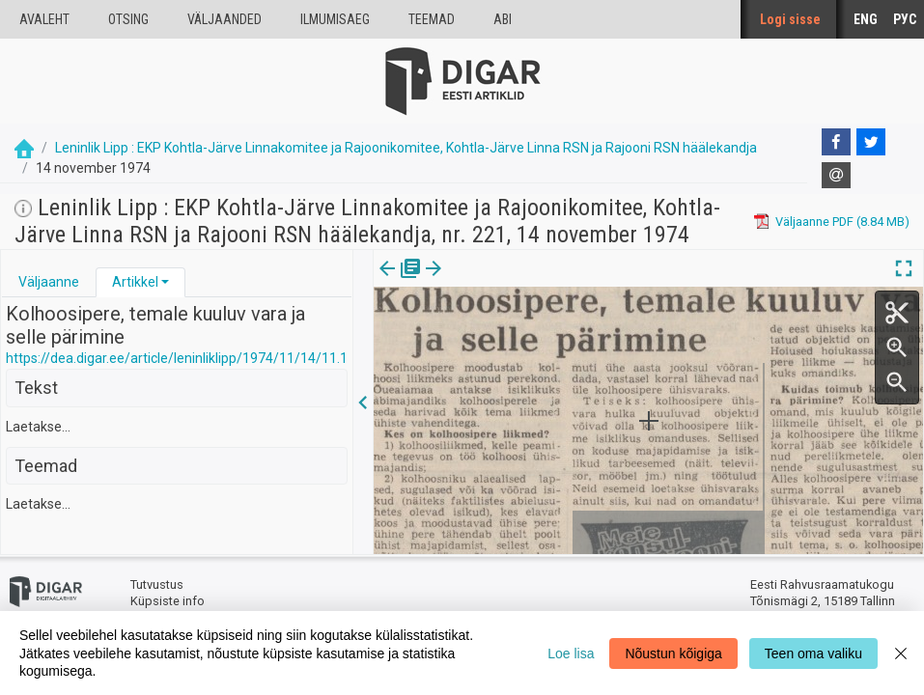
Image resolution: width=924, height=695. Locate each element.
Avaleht (44, 19)
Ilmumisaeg (335, 19)
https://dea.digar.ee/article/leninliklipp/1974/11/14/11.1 (177, 358)
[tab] (49, 282)
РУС (904, 19)
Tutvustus (156, 584)
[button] (165, 281)
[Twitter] (870, 141)
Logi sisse (790, 19)
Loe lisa (570, 653)
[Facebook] (836, 141)
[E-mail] (836, 175)
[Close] (900, 653)
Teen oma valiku (813, 653)
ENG (866, 19)
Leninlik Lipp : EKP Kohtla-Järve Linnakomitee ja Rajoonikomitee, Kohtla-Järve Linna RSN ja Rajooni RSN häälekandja (406, 147)
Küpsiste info (167, 601)
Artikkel (135, 282)
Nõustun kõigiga (673, 653)
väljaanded (224, 19)
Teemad (431, 19)
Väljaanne (48, 282)
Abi (502, 19)
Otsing (128, 19)
